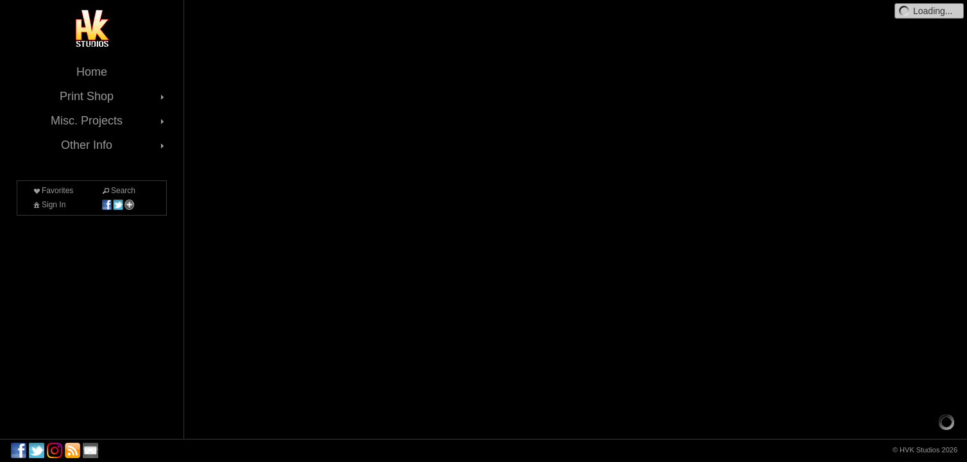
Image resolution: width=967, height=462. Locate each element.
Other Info (114, 145)
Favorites (52, 190)
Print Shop (113, 96)
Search (118, 190)
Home (91, 71)
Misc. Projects (109, 120)
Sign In (48, 205)
